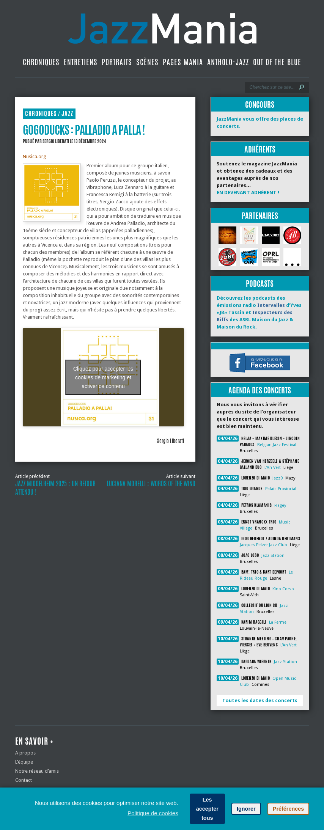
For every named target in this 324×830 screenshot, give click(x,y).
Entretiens (81, 62)
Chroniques (41, 62)
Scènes (147, 62)
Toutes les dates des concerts (259, 700)
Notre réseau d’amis (37, 771)
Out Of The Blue (277, 62)
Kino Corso (283, 588)
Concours (259, 104)
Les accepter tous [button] (207, 809)
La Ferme (277, 622)
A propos (25, 753)
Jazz (67, 113)
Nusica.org (34, 156)
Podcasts (260, 283)
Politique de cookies (152, 813)
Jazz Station (273, 555)
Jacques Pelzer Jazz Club (263, 544)
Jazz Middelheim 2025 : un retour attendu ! (55, 488)
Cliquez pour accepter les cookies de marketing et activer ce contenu (103, 377)
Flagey (280, 505)
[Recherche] (272, 87)
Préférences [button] (288, 809)
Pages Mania (183, 62)
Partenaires (260, 215)
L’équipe (24, 762)
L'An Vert (272, 467)
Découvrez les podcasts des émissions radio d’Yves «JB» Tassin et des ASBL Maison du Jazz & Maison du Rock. (259, 312)
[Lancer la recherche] (301, 87)
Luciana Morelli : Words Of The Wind (151, 483)
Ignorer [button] (246, 809)
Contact (23, 780)
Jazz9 (277, 478)
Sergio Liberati (55, 141)
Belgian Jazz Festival (276, 444)
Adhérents (259, 149)
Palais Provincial (280, 488)
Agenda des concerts (259, 390)
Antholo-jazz (228, 62)
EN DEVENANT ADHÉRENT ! (248, 192)
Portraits (117, 62)
